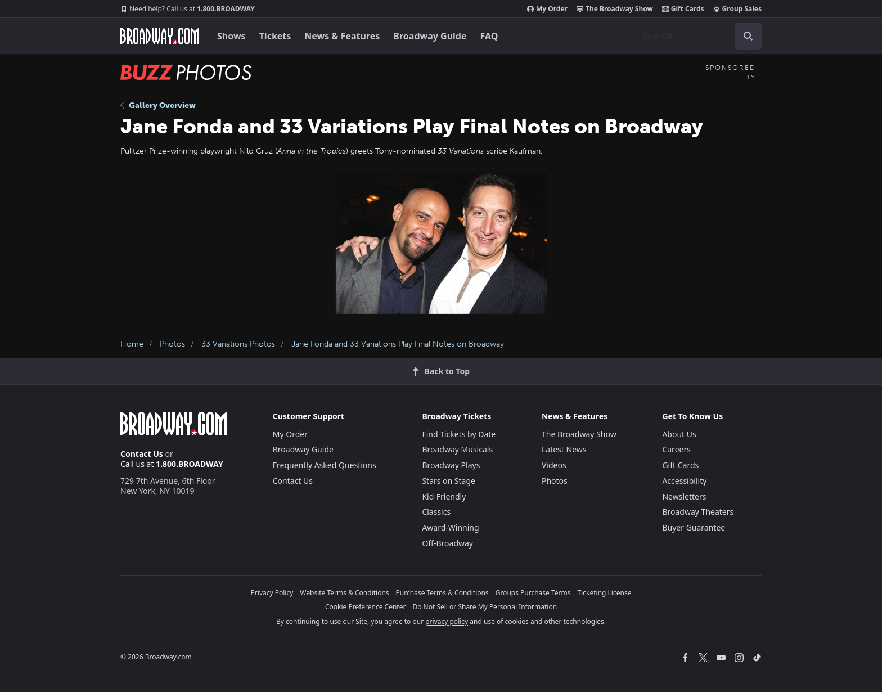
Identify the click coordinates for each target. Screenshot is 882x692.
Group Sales (737, 9)
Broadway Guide (429, 36)
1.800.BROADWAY (187, 9)
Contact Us (141, 453)
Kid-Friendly (444, 496)
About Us (679, 434)
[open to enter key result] (748, 36)
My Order (547, 9)
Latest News (564, 449)
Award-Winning (450, 527)
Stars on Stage (448, 480)
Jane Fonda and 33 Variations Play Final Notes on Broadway (397, 344)
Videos (554, 465)
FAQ (489, 36)
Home (131, 344)
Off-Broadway (447, 543)
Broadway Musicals (457, 449)
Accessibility (684, 480)
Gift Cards (683, 9)
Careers (676, 449)
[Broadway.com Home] (159, 36)
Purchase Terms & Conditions (442, 592)
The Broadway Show (615, 9)
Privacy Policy (272, 592)
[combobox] (697, 36)
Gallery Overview (158, 105)
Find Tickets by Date (459, 434)
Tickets (275, 36)
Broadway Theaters (698, 511)
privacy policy (446, 621)
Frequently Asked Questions (324, 465)
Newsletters (684, 496)
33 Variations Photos (238, 344)
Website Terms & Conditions (344, 592)
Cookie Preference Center (365, 607)
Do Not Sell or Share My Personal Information (484, 607)
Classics (436, 511)
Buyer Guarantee (693, 527)
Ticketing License (605, 592)
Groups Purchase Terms (533, 592)
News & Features (342, 36)
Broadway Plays (451, 465)
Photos (172, 344)
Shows (231, 36)
